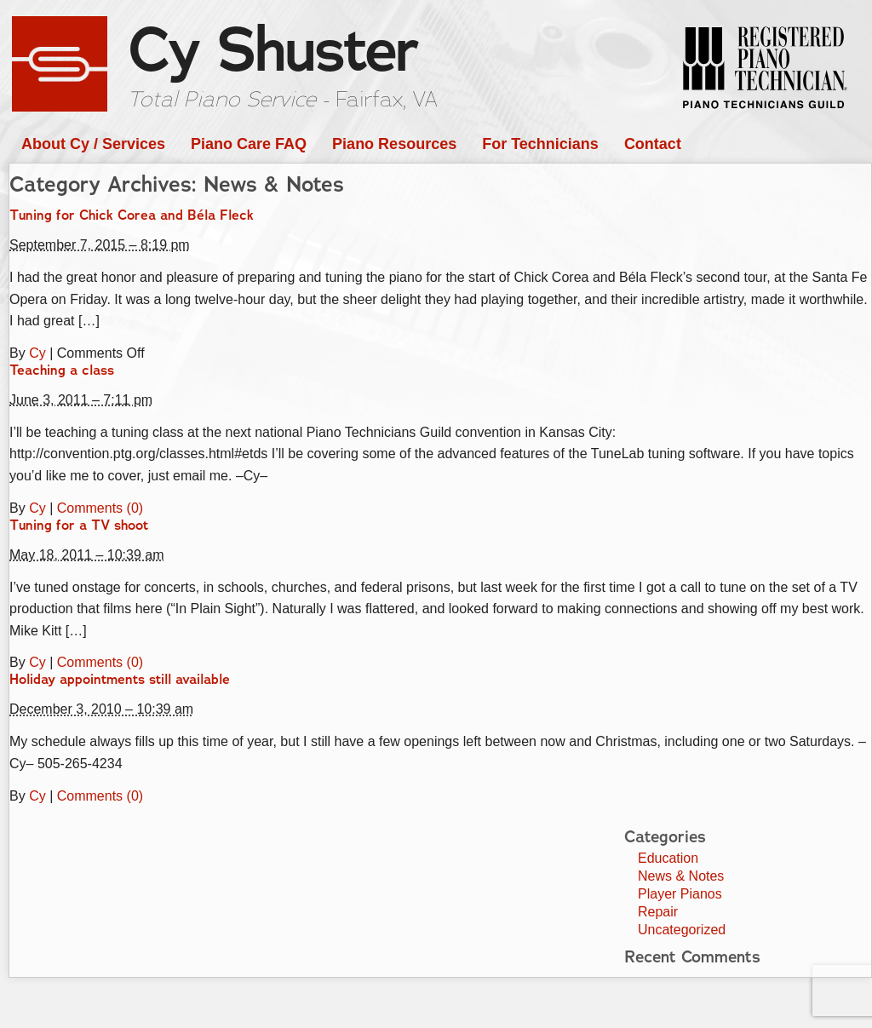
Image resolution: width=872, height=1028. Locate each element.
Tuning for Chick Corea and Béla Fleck (131, 215)
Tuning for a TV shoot (78, 525)
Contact (652, 143)
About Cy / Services (93, 143)
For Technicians (540, 143)
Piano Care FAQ (249, 143)
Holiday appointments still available (119, 679)
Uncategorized (682, 929)
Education (668, 858)
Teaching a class (61, 370)
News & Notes (681, 876)
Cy (37, 353)
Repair (658, 912)
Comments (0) (100, 508)
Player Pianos (680, 894)
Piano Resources (394, 143)
